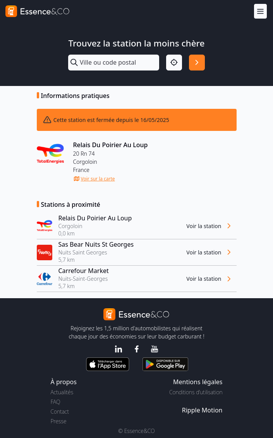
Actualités (62, 392)
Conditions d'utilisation (196, 392)
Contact (60, 411)
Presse (59, 421)
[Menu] (260, 11)
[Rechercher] (197, 62)
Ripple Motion (202, 410)
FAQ (55, 401)
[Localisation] (174, 62)
